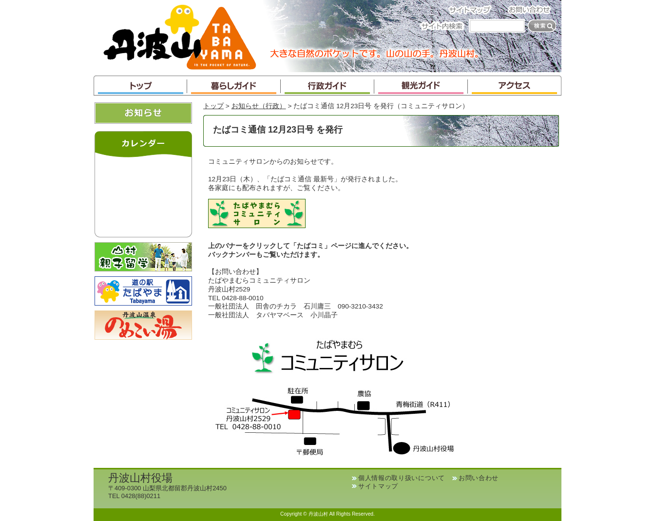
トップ (140, 86)
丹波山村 (179, 36)
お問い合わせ (532, 9)
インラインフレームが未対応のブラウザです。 (143, 195)
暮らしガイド (234, 86)
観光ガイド (421, 86)
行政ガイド (327, 86)
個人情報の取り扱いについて (401, 478)
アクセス (514, 86)
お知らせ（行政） (258, 106)
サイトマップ (472, 9)
